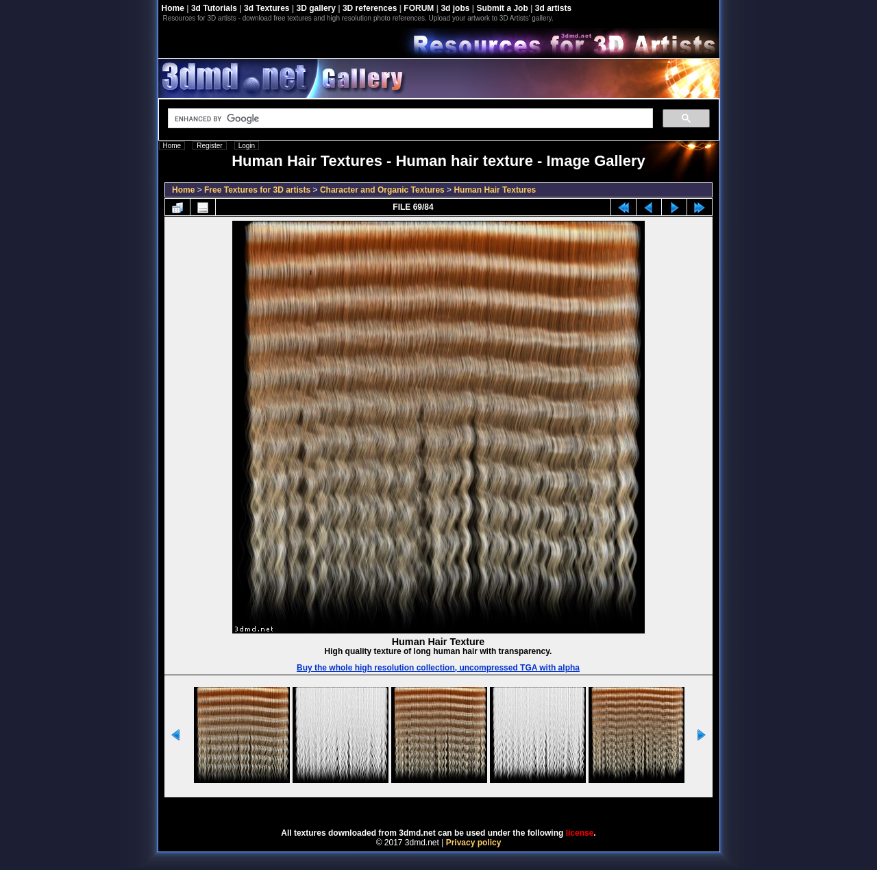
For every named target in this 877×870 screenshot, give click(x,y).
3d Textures (266, 8)
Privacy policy (474, 842)
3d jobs (455, 8)
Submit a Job (502, 8)
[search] (409, 118)
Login (246, 145)
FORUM (419, 8)
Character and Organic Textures (382, 190)
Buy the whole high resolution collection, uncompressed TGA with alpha (438, 668)
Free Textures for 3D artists (257, 190)
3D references (370, 8)
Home (173, 8)
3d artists (553, 8)
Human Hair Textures (495, 190)
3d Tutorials (214, 8)
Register (209, 145)
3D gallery (316, 8)
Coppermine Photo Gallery (455, 808)
